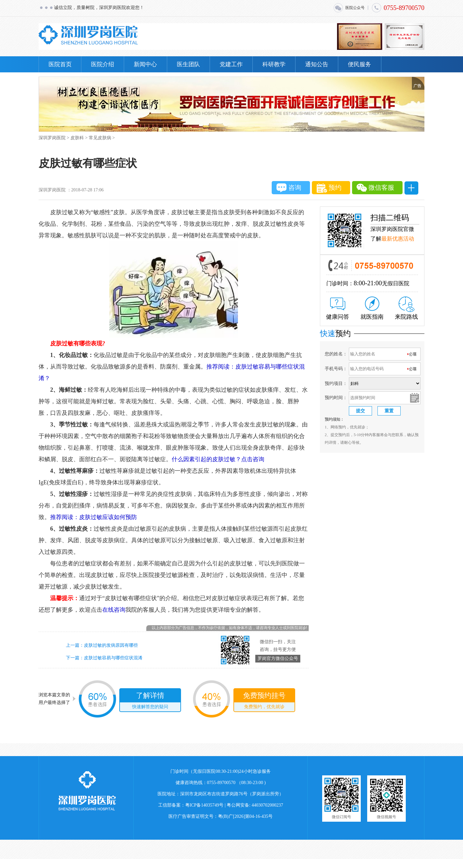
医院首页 (60, 64)
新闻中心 (145, 64)
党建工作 (231, 64)
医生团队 (188, 64)
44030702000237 (267, 805)
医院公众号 (349, 7)
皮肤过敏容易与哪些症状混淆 (113, 657)
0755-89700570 (397, 7)
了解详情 (150, 701)
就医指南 (372, 308)
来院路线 (406, 308)
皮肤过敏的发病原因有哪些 (111, 645)
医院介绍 (102, 64)
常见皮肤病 (100, 137)
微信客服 (375, 188)
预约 (329, 188)
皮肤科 (77, 137)
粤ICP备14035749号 (204, 805)
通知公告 (316, 64)
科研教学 (274, 64)
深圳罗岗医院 (52, 137)
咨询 (289, 187)
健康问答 (337, 308)
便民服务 (359, 64)
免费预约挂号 (264, 701)
